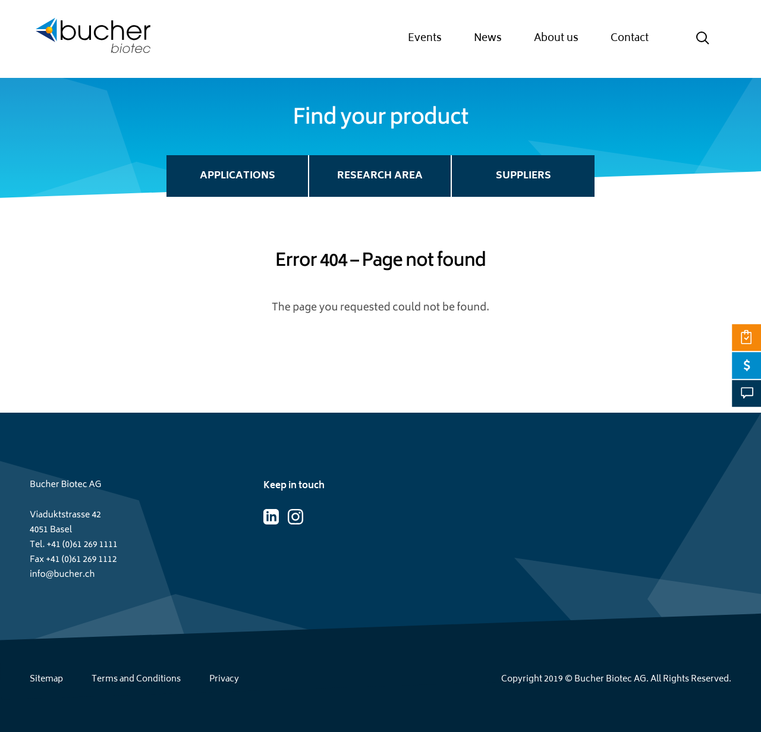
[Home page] (93, 39)
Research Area (380, 176)
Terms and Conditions (136, 679)
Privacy (224, 679)
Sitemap (46, 679)
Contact (630, 39)
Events (425, 39)
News (488, 39)
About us (556, 39)
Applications (237, 176)
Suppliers (523, 176)
